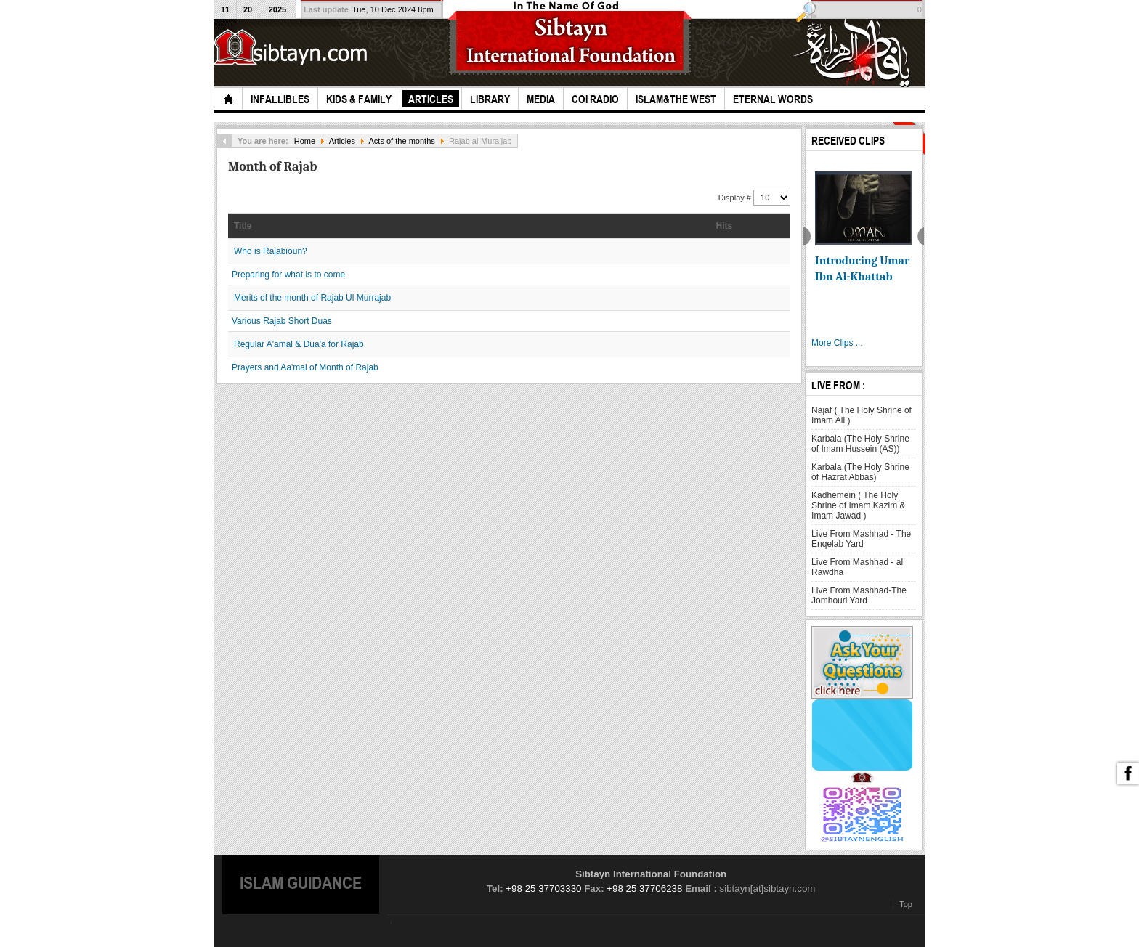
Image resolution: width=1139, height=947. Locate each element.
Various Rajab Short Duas (282, 321)
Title (242, 226)
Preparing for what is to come (288, 274)
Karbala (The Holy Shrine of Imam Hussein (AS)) (860, 444)
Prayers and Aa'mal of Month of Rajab (305, 367)
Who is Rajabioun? (270, 251)
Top (905, 904)
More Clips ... (837, 343)
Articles (342, 141)
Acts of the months (401, 141)
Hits (724, 226)
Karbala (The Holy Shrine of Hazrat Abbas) (860, 472)
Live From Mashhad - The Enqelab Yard (861, 539)
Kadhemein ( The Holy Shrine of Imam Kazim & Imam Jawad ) (858, 505)
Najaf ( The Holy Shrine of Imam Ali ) (861, 415)
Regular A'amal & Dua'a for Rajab (299, 344)
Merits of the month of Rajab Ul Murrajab (312, 298)
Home (304, 141)
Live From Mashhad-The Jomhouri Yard (859, 595)
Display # (735, 197)
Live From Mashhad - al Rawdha (857, 567)
